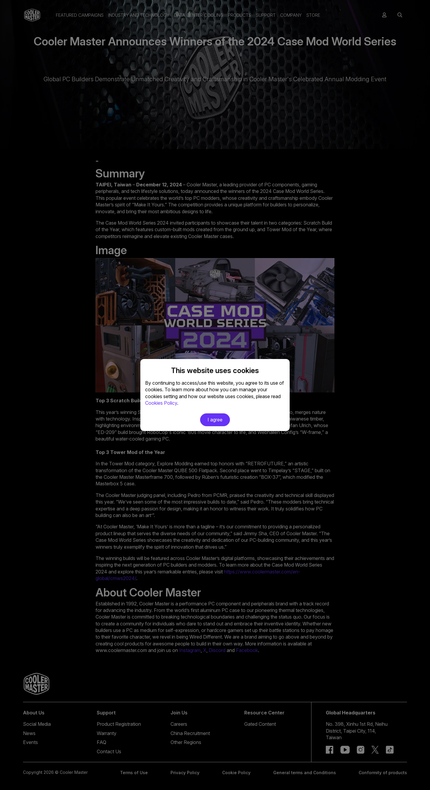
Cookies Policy (161, 403)
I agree (215, 420)
